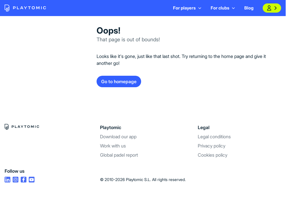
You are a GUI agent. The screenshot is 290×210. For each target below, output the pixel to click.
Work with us (113, 146)
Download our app (118, 136)
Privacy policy (211, 146)
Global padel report (119, 155)
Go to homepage (119, 81)
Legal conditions (214, 136)
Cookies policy (212, 155)
